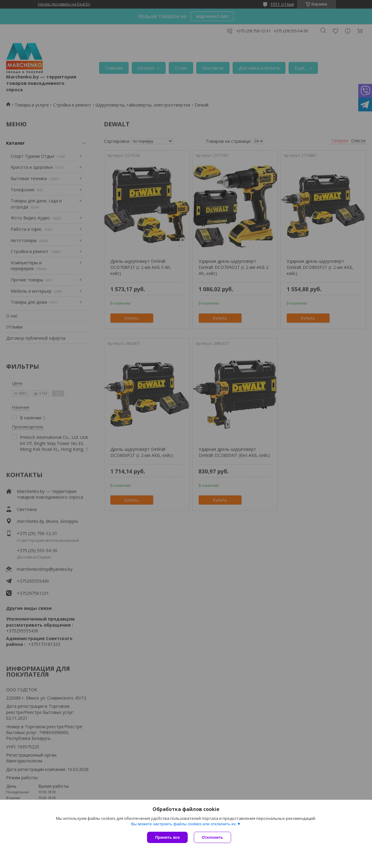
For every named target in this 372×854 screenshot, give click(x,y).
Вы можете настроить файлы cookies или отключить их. (184, 824)
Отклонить (212, 837)
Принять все (167, 837)
